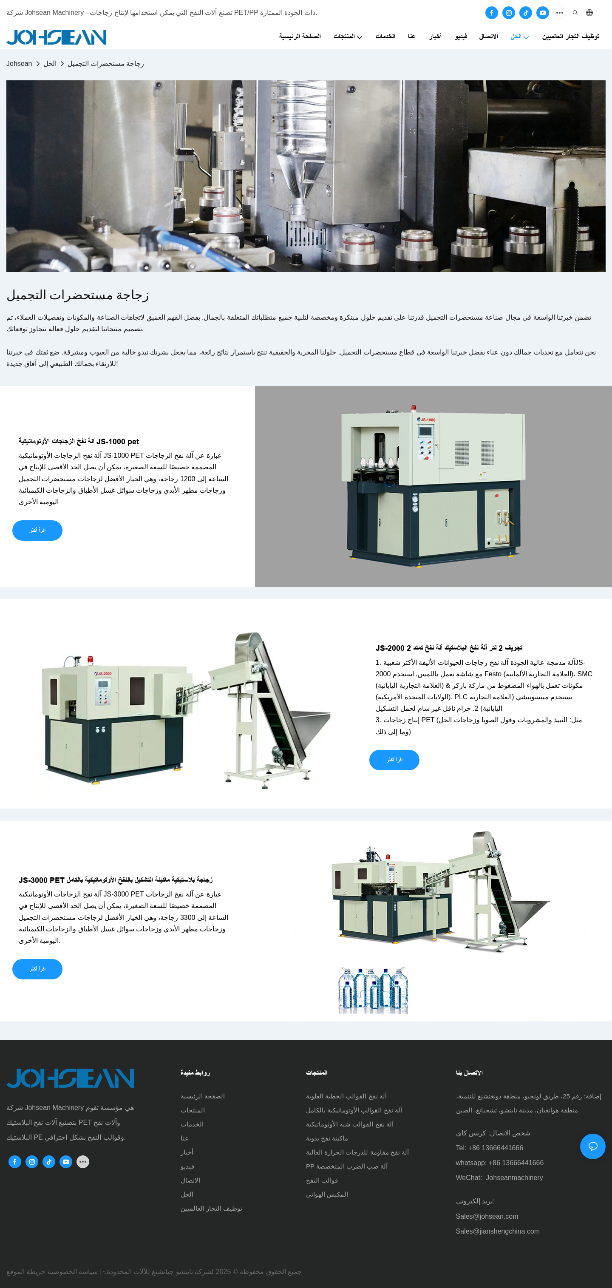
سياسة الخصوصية (73, 1272)
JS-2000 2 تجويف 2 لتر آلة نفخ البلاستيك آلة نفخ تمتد (449, 648)
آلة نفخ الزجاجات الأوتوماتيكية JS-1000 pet (79, 441)
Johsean (19, 63)
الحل (50, 63)
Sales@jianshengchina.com (498, 1231)
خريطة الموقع (25, 1271)
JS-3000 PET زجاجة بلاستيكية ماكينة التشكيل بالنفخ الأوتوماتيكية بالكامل (115, 880)
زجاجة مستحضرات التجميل (106, 63)
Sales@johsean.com (487, 1216)
